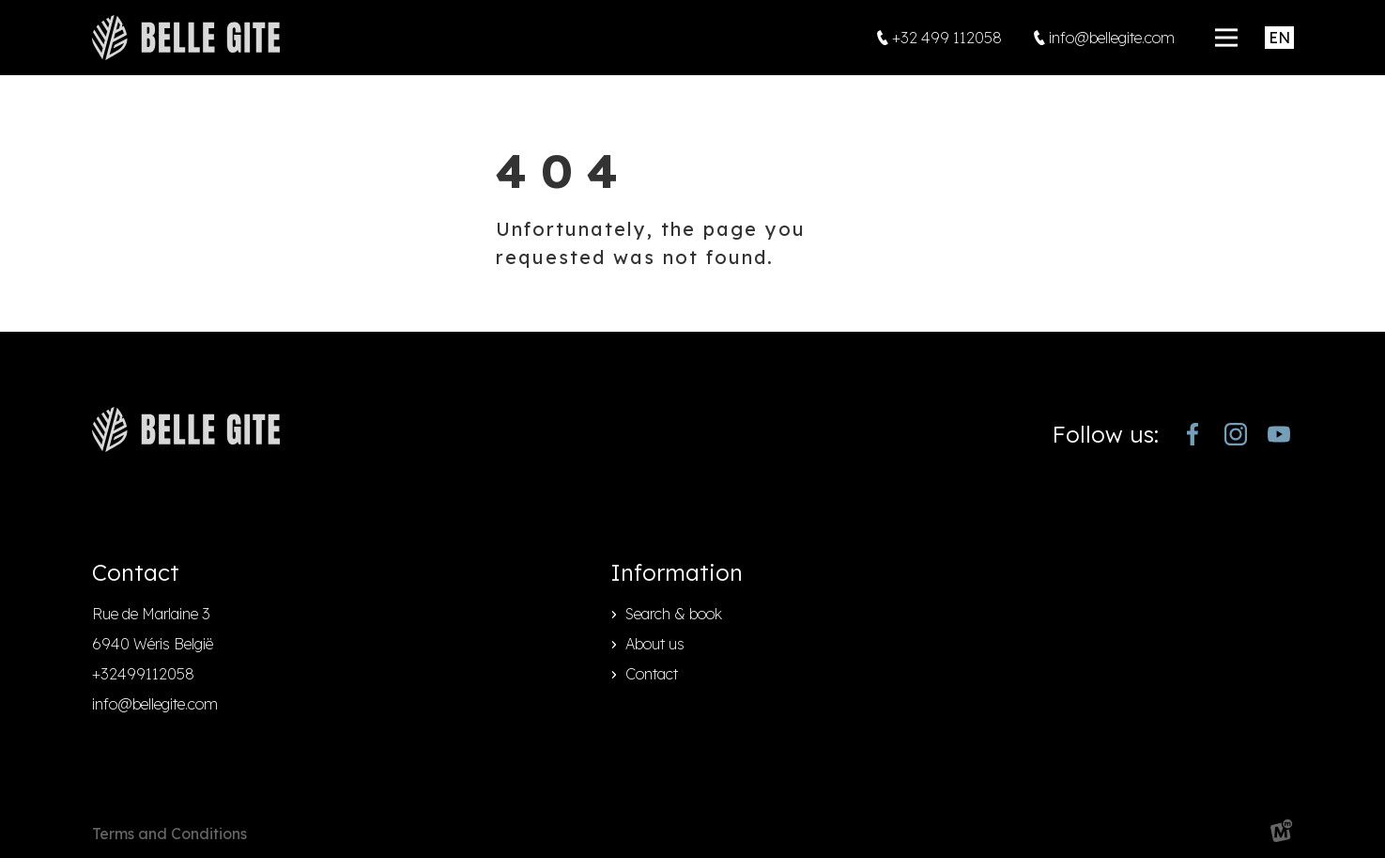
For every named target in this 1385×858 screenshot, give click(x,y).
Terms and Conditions (169, 833)
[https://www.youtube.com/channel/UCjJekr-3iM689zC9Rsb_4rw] (1279, 434)
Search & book (673, 613)
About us (655, 643)
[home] (186, 37)
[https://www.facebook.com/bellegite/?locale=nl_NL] (1192, 434)
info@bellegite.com (155, 703)
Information (676, 572)
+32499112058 (143, 673)
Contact (651, 673)
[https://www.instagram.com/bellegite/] (1236, 434)
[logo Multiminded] (1282, 834)
